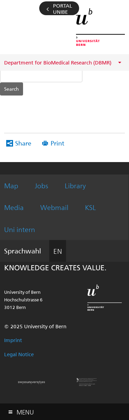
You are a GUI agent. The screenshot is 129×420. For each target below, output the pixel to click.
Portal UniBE (62, 8)
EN (57, 251)
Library (75, 185)
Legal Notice (19, 354)
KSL (90, 207)
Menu (25, 410)
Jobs (41, 185)
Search (11, 89)
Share (23, 143)
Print (57, 143)
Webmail (54, 207)
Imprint (13, 340)
